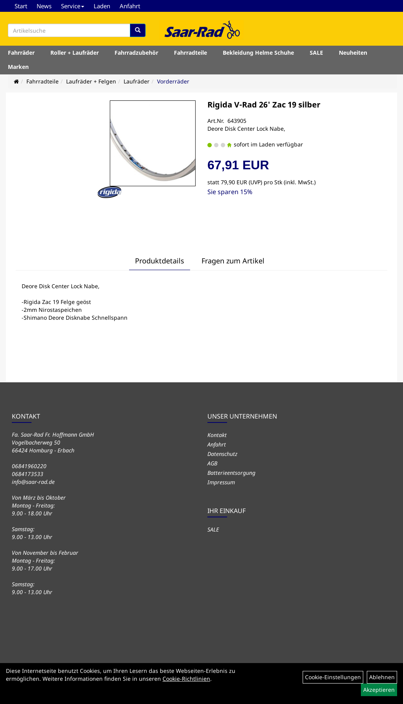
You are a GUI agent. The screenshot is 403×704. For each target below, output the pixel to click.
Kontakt (217, 435)
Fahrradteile (190, 52)
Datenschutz (222, 454)
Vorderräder (173, 81)
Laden (102, 6)
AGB (212, 463)
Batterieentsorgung (231, 472)
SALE (316, 52)
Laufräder (137, 81)
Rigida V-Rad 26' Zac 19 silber (263, 104)
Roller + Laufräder (74, 52)
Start (21, 6)
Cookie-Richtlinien (186, 678)
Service (72, 6)
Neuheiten (353, 52)
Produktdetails (159, 260)
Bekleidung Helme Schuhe (258, 52)
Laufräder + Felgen (91, 81)
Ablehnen (382, 677)
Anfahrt (130, 6)
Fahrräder (21, 52)
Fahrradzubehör (136, 52)
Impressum (221, 482)
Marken (18, 66)
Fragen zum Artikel (233, 260)
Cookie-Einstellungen (333, 677)
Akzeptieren (379, 689)
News (44, 6)
